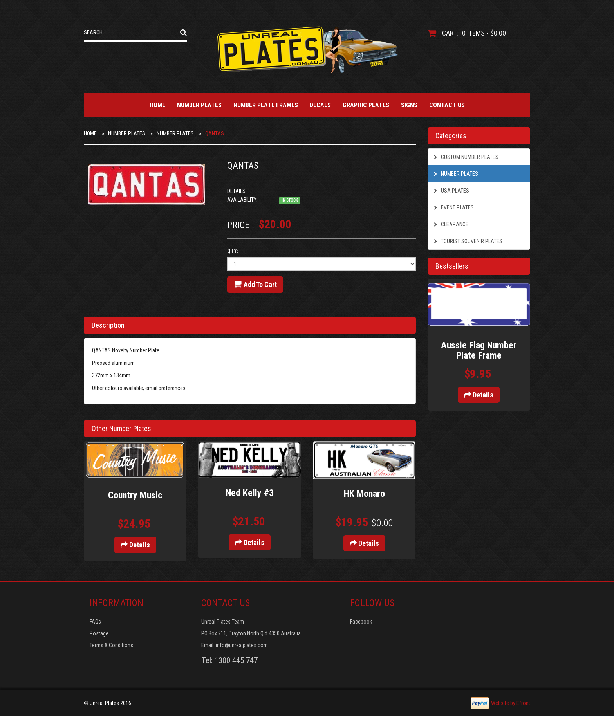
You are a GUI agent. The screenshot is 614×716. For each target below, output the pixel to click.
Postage (99, 633)
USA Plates (451, 191)
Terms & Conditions (111, 645)
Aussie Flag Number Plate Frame (478, 350)
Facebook (361, 622)
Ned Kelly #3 (250, 492)
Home (157, 105)
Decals (320, 105)
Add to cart (255, 284)
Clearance (451, 224)
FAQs (95, 622)
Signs (409, 105)
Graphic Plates (366, 105)
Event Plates (454, 207)
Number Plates (199, 105)
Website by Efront (510, 703)
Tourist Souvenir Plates (468, 241)
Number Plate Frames (265, 105)
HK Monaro (364, 493)
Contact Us (447, 105)
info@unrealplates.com (242, 645)
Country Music (135, 495)
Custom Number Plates (466, 157)
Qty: (232, 251)
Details (135, 545)
